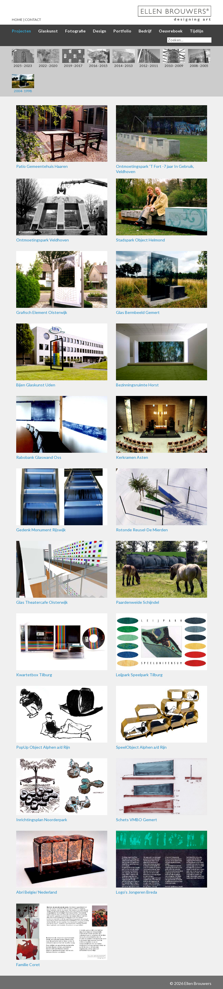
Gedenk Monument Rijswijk (61, 500)
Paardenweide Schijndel (161, 573)
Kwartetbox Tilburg (61, 645)
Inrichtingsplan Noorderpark (61, 790)
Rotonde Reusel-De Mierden (161, 500)
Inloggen (161, 983)
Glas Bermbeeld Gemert (161, 283)
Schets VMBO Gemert (161, 790)
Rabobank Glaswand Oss (61, 428)
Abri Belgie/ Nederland (61, 863)
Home (17, 19)
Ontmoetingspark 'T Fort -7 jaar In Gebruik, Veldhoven (161, 139)
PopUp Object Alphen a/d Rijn (61, 718)
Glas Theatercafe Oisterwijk (61, 573)
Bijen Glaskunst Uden (61, 355)
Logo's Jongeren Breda (161, 863)
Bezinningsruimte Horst (161, 355)
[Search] (189, 40)
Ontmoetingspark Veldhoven (61, 210)
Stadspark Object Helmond (161, 210)
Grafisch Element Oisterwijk (61, 283)
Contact (33, 19)
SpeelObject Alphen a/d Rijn (161, 718)
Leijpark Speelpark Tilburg (161, 645)
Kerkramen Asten (161, 428)
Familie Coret (61, 935)
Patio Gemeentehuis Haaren (61, 137)
